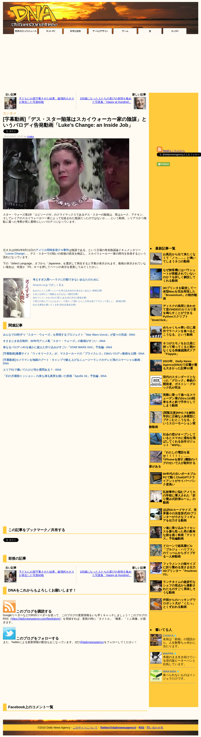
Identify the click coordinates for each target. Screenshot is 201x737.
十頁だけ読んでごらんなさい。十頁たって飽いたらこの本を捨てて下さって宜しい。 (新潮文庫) (79, 301)
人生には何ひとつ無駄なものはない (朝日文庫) (55, 294)
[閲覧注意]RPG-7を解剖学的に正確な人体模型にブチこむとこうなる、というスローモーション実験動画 (172, 420)
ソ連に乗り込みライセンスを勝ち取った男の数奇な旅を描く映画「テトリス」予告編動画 (179, 533)
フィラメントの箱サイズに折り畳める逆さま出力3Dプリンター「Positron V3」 (180, 569)
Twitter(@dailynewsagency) (118, 727)
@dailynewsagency (92, 642)
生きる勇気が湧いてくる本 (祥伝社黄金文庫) (54, 305)
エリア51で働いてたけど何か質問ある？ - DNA (32, 369)
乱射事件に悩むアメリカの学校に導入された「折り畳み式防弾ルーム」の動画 (179, 497)
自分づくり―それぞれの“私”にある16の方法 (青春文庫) (60, 297)
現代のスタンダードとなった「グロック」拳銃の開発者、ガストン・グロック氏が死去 (179, 382)
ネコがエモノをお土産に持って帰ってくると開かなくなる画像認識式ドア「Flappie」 (179, 349)
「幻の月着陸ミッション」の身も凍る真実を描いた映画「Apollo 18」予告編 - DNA (55, 376)
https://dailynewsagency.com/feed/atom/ (35, 618)
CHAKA (168, 635)
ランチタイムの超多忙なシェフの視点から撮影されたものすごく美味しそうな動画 (179, 587)
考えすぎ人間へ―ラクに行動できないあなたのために (66, 279)
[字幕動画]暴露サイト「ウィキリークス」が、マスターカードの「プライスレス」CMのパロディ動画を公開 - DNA (74, 353)
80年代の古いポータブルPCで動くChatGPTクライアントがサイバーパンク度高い (179, 479)
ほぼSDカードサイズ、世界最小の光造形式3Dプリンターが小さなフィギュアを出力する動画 (180, 515)
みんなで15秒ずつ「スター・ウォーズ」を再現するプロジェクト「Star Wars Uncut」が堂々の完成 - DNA (69, 334)
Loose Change (15, 253)
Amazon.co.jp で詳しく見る (48, 285)
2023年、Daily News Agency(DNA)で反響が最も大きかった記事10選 (180, 364)
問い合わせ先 (155, 727)
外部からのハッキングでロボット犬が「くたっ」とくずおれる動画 (179, 603)
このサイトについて (85, 727)
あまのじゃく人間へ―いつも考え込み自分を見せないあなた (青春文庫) (67, 290)
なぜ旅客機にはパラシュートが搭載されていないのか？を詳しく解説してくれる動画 (179, 275)
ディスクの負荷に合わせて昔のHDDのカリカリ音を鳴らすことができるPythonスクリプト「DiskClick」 (172, 313)
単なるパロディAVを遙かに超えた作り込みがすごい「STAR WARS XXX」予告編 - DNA (57, 347)
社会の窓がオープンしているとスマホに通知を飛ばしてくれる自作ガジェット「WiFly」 (179, 440)
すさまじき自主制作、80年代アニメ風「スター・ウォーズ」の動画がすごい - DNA (54, 341)
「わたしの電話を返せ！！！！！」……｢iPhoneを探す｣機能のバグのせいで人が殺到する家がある (173, 459)
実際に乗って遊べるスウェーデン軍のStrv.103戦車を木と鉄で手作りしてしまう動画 (179, 400)
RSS (141, 727)
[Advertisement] (100, 64)
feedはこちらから (174, 150)
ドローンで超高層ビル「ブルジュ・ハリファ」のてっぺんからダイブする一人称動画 (179, 551)
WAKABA (169, 671)
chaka (30, 136)
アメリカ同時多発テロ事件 (52, 250)
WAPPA (168, 653)
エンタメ (9, 113)
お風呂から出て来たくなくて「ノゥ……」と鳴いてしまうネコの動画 (179, 258)
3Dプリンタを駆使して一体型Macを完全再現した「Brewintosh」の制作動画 (180, 293)
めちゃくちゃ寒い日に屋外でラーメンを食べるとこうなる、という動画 (179, 331)
